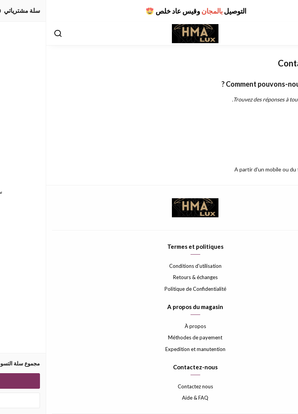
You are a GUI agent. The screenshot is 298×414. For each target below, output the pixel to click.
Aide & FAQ (149, 398)
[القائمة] (286, 34)
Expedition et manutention (149, 349)
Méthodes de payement (149, 337)
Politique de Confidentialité (149, 289)
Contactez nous (149, 386)
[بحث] (11, 34)
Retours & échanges (149, 277)
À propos (149, 326)
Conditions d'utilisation (149, 266)
